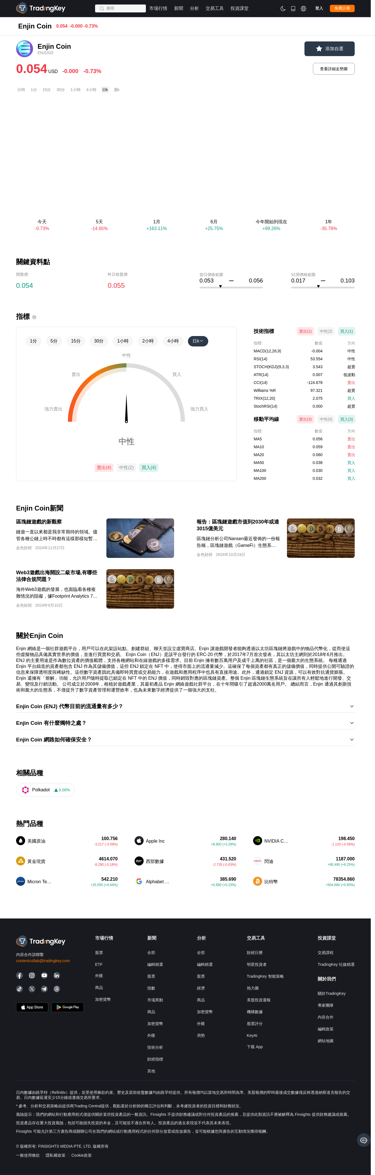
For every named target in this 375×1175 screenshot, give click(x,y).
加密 (46, 28)
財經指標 (155, 1059)
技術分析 (155, 1047)
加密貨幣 (103, 999)
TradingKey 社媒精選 (336, 964)
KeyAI (252, 1035)
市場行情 (24, 28)
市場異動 (155, 1000)
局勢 (201, 1035)
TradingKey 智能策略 (265, 976)
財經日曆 (255, 952)
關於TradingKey (332, 993)
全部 (151, 952)
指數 (151, 988)
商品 (99, 987)
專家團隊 (326, 1005)
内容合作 (326, 1017)
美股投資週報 (259, 1000)
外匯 (99, 975)
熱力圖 (253, 988)
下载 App (255, 1046)
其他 (151, 1071)
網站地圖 (326, 1041)
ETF (98, 964)
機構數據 (255, 1012)
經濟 (201, 988)
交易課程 (326, 952)
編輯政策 (326, 1029)
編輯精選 (155, 964)
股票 (99, 952)
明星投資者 (257, 964)
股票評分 (255, 1023)
